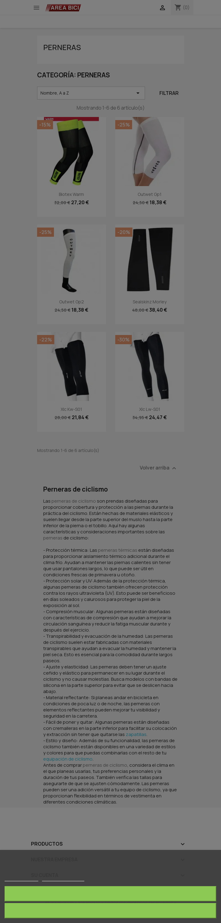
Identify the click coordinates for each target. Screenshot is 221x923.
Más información (21, 878)
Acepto (111, 910)
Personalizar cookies (63, 878)
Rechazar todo (110, 893)
